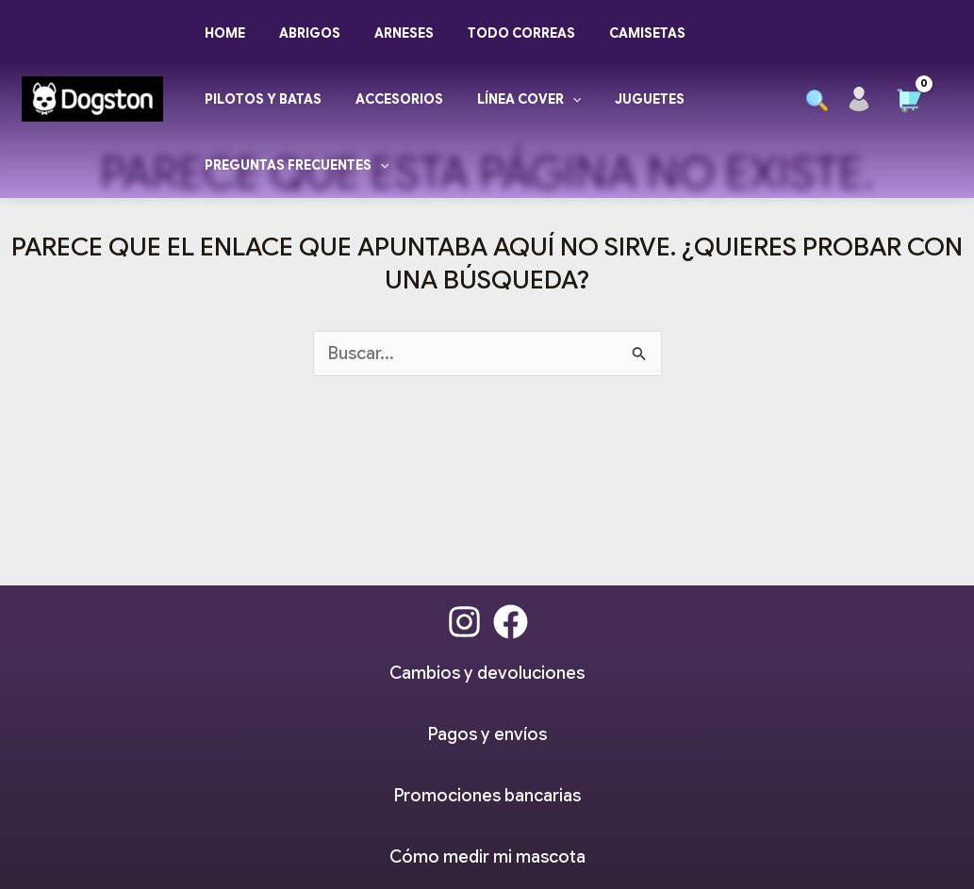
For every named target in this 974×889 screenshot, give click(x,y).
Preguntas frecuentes (293, 165)
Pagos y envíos (487, 734)
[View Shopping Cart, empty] (909, 94)
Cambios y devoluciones (487, 673)
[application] (553, 99)
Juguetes (623, 99)
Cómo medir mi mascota (487, 857)
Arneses (385, 33)
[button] (817, 100)
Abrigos (298, 33)
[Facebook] (510, 621)
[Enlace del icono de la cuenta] (859, 99)
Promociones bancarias (487, 795)
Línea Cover (510, 99)
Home (221, 33)
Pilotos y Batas (259, 99)
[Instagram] (464, 621)
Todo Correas (495, 33)
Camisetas (613, 33)
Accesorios (388, 99)
